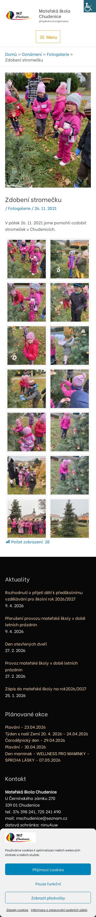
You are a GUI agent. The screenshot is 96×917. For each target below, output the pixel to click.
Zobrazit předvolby (48, 898)
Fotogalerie (19, 208)
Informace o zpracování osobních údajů (59, 909)
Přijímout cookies (48, 869)
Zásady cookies (17, 909)
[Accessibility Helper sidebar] (90, 6)
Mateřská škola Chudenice (54, 13)
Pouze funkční (48, 883)
